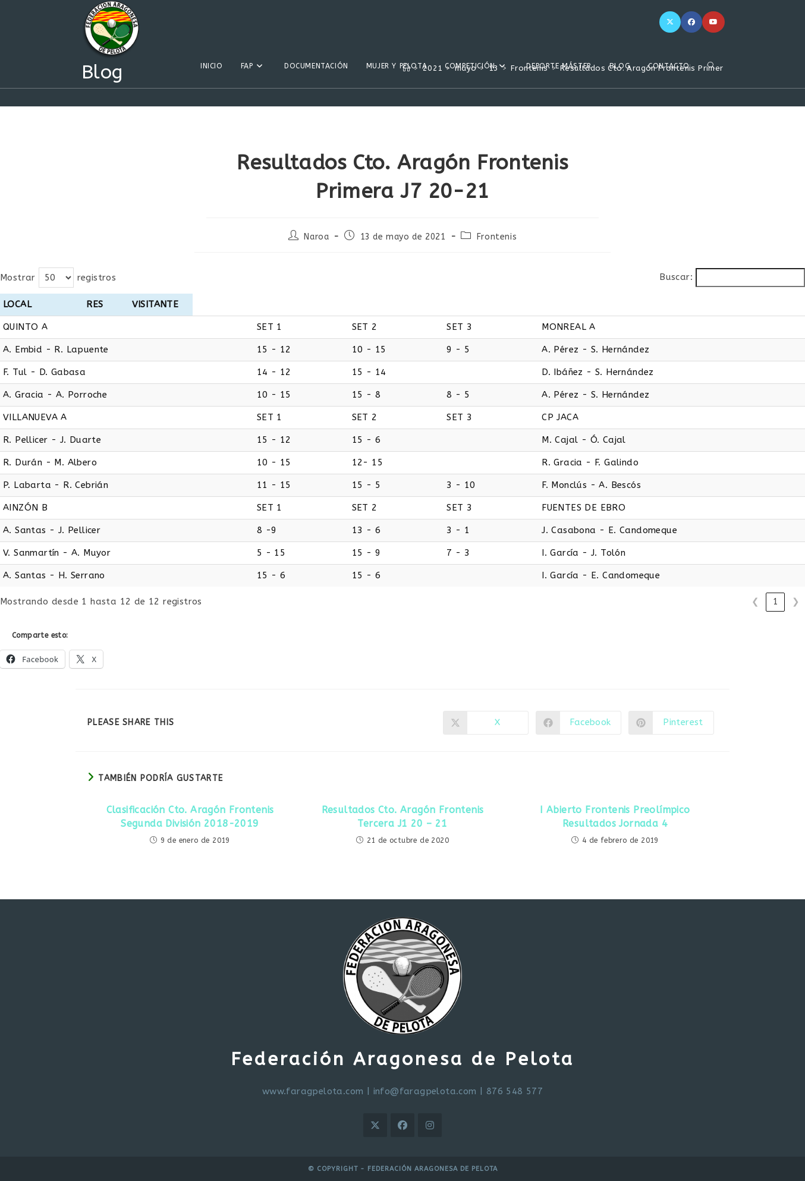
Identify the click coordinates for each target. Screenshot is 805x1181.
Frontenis (497, 237)
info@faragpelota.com (425, 1091)
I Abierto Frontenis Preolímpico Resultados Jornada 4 (615, 816)
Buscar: (676, 277)
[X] (670, 22)
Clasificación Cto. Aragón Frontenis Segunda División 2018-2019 (190, 816)
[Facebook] (691, 22)
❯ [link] (796, 601)
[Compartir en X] (486, 723)
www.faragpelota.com (313, 1091)
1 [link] (775, 601)
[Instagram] (430, 1125)
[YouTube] (713, 22)
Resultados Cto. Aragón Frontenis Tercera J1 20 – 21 (403, 816)
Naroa (316, 237)
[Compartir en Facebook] (578, 723)
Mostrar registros (58, 277)
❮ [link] (755, 601)
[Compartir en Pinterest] (671, 723)
